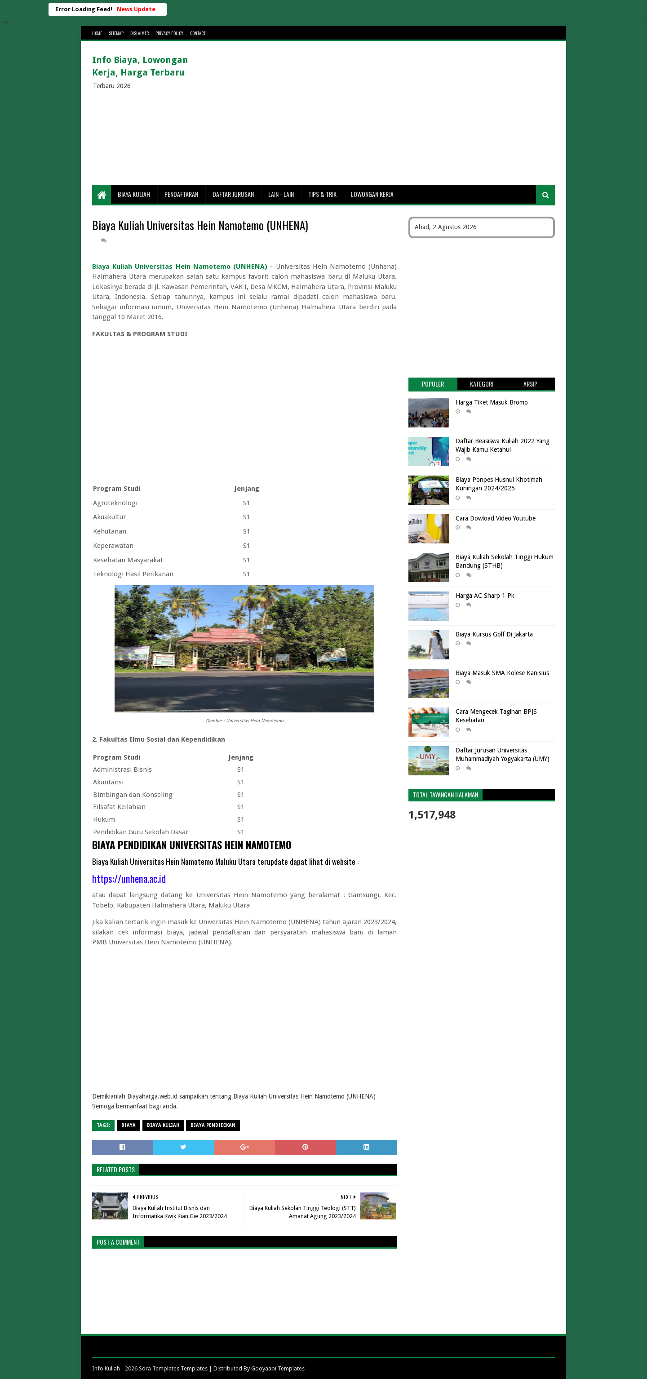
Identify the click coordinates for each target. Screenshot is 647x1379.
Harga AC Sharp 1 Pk (485, 595)
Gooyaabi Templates (278, 1368)
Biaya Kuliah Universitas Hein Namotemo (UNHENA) (179, 266)
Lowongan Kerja (372, 194)
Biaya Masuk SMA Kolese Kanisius (502, 672)
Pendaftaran (181, 194)
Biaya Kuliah (134, 194)
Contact (197, 33)
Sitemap (116, 33)
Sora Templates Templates (173, 1368)
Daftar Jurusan (233, 194)
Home (97, 33)
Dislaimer (139, 33)
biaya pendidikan (213, 1125)
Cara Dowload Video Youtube (496, 518)
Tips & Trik (322, 194)
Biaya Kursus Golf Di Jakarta (494, 634)
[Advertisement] (391, 113)
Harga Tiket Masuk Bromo (492, 402)
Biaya (128, 1125)
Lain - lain (281, 194)
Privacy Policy (169, 33)
